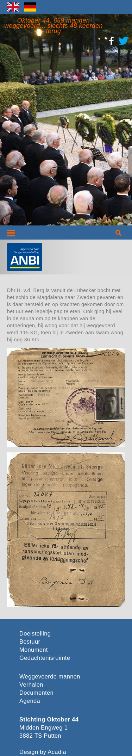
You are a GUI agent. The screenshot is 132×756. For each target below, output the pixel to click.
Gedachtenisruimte (43, 658)
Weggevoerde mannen (49, 676)
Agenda (29, 701)
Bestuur (29, 641)
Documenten (36, 692)
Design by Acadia (42, 752)
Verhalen (31, 684)
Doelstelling (35, 633)
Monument (33, 649)
